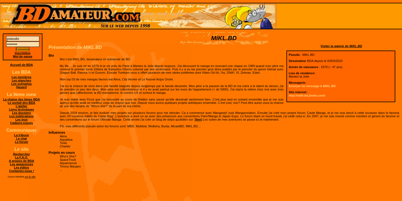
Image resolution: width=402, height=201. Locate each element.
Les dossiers (21, 112)
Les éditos (21, 167)
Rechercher (21, 154)
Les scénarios (21, 83)
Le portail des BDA (21, 102)
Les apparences (21, 164)
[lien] (198, 119)
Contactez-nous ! (21, 171)
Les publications (21, 116)
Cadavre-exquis (21, 123)
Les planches (21, 80)
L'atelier (21, 106)
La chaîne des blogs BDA (21, 99)
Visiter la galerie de (341, 46)
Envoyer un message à (312, 86)
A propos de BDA (21, 160)
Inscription (22, 53)
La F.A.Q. (21, 157)
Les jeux (21, 119)
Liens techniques (21, 109)
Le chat (21, 138)
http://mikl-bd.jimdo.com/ (307, 95)
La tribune (21, 135)
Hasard (21, 87)
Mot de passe (22, 56)
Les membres (22, 77)
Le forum (21, 141)
